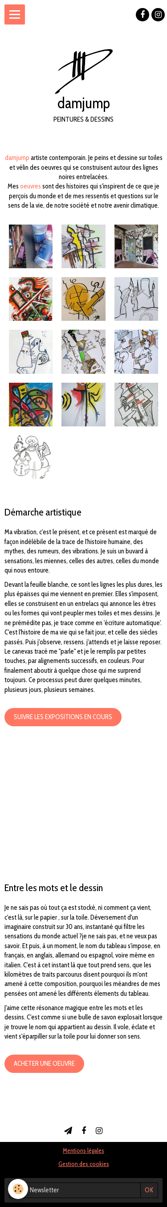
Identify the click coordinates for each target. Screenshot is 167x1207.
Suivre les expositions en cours (63, 717)
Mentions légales (83, 1150)
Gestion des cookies (83, 1163)
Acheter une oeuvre (44, 1064)
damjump (17, 158)
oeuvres (30, 186)
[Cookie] (18, 1189)
